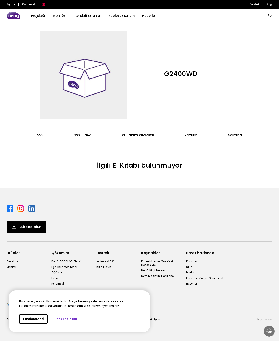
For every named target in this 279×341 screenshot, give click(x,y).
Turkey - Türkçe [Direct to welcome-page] (262, 319)
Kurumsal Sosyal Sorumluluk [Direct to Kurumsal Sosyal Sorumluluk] (205, 278)
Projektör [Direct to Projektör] (12, 261)
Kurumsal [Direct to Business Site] (28, 4)
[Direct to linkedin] (31, 208)
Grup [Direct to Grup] (189, 267)
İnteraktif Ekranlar (87, 16)
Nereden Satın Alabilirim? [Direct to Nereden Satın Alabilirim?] (157, 276)
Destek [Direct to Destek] (255, 4)
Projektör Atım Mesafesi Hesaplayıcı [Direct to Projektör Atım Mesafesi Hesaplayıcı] (157, 263)
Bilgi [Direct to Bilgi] (270, 4)
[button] (269, 331)
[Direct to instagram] (21, 208)
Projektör (38, 16)
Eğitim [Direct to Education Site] (11, 4)
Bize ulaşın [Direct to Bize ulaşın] (103, 267)
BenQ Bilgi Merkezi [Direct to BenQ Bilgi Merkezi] (153, 270)
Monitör (59, 16)
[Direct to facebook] (10, 208)
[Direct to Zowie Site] (41, 4)
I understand (33, 319)
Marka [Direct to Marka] (190, 272)
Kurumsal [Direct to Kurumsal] (57, 283)
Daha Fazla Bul (67, 319)
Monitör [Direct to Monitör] (12, 267)
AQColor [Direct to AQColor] (56, 272)
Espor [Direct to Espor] (55, 278)
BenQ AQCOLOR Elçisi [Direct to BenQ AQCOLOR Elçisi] (66, 261)
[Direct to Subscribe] (26, 227)
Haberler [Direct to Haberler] (191, 283)
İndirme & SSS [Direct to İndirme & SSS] (105, 261)
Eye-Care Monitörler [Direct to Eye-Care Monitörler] (64, 267)
